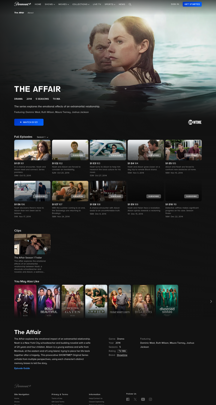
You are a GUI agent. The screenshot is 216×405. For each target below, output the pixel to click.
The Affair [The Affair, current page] (19, 13)
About (30, 13)
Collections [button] (80, 4)
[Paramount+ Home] (22, 386)
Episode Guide (22, 368)
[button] (32, 254)
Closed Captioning (96, 402)
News (122, 4)
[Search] (130, 4)
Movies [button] (63, 4)
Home (38, 4)
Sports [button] (109, 4)
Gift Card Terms (58, 402)
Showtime (122, 355)
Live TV (97, 4)
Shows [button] (49, 4)
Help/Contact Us (95, 398)
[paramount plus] (22, 4)
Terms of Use (57, 398)
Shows (17, 402)
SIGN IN (175, 4)
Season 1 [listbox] (41, 137)
